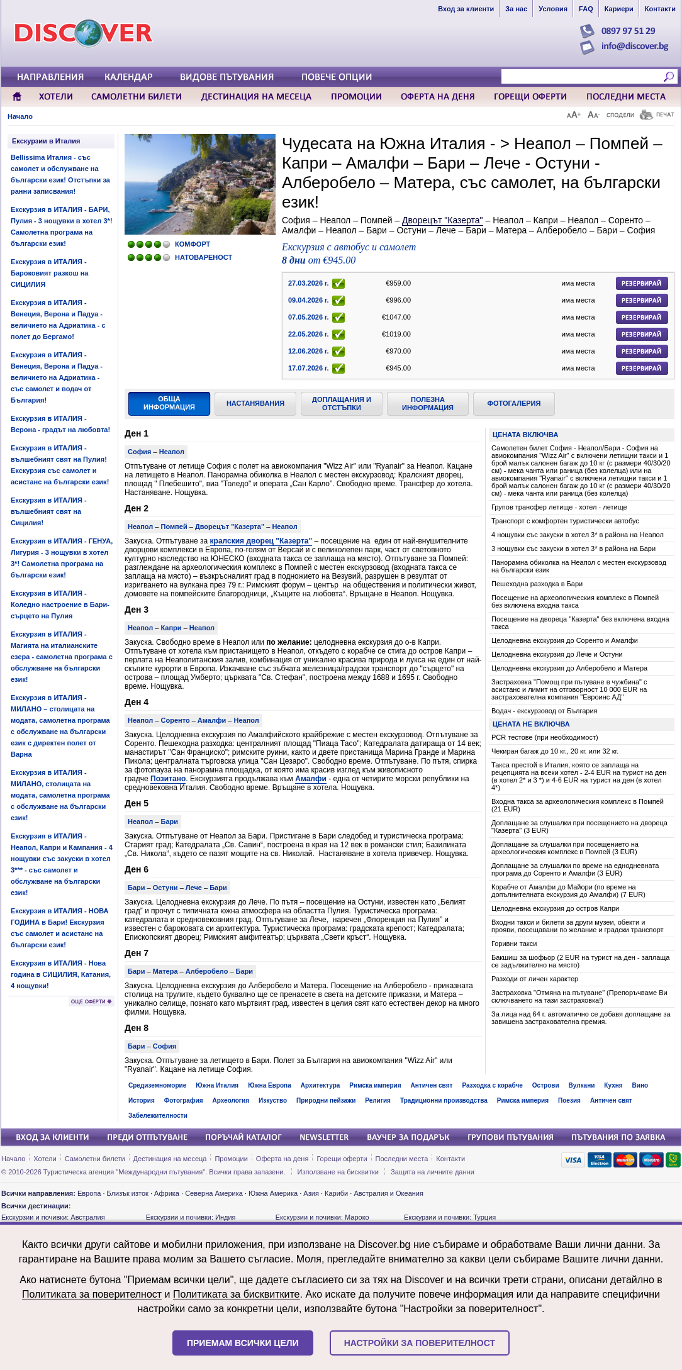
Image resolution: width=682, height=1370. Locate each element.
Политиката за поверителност (92, 1294)
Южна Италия (217, 1085)
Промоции (231, 1158)
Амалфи (311, 778)
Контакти (450, 1158)
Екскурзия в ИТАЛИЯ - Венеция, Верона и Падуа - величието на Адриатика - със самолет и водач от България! (57, 377)
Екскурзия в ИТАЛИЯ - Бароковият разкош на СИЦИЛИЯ (49, 273)
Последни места (402, 1158)
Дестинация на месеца (170, 1158)
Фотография (183, 1100)
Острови (545, 1085)
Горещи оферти (341, 1158)
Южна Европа (269, 1085)
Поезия (569, 1100)
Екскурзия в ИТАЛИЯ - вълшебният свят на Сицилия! (49, 511)
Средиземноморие (157, 1085)
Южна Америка (273, 1193)
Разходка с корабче (492, 1085)
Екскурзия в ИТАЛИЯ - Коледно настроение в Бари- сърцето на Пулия (60, 604)
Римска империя (375, 1085)
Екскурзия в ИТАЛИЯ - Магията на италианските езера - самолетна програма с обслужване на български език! (62, 656)
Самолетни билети (95, 1158)
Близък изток (127, 1193)
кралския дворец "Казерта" (261, 541)
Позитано (168, 778)
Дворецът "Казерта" (442, 220)
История (141, 1100)
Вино (640, 1085)
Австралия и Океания (388, 1193)
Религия (378, 1100)
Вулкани (582, 1085)
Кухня (613, 1085)
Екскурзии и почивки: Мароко (322, 1217)
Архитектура (320, 1085)
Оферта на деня (282, 1158)
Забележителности (157, 1115)
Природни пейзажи (325, 1100)
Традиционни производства (444, 1100)
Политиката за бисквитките (236, 1294)
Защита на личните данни (432, 1172)
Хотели (44, 1158)
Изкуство (273, 1100)
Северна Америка (214, 1193)
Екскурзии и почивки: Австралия (53, 1217)
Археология (231, 1100)
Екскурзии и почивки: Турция (450, 1217)
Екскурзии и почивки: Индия (191, 1217)
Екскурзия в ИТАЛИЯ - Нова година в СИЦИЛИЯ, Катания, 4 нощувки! (61, 974)
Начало (20, 116)
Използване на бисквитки (338, 1172)
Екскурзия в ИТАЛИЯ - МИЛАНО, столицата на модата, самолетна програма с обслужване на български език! (60, 795)
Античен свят (432, 1085)
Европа (89, 1193)
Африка (166, 1193)
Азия (310, 1193)
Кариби (336, 1193)
